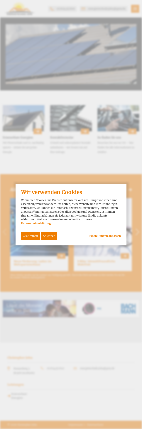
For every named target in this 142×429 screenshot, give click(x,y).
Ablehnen (49, 236)
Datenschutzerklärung (36, 223)
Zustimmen (30, 236)
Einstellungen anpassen (105, 236)
